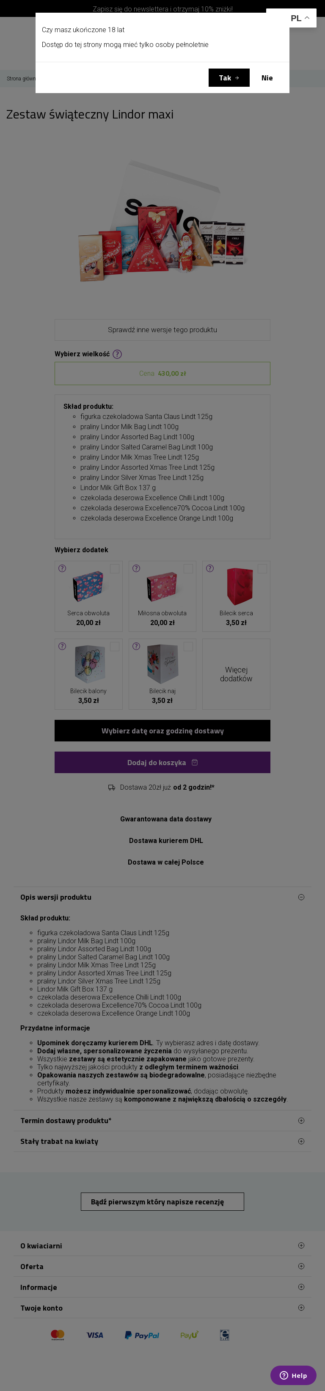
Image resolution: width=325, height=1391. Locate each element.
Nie (267, 77)
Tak (225, 77)
